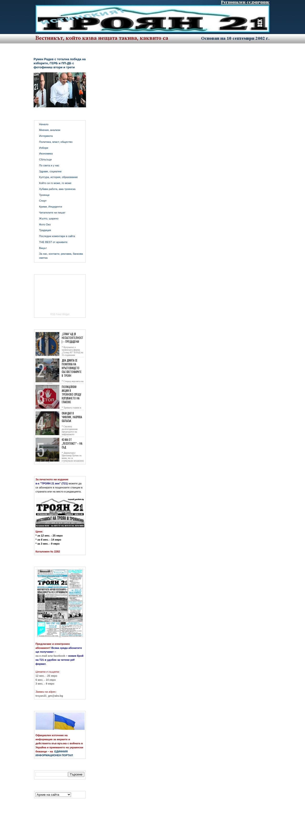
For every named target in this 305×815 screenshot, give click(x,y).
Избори (43, 147)
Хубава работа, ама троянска (57, 189)
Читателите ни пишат (52, 212)
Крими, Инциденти (50, 206)
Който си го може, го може (55, 183)
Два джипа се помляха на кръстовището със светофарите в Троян (71, 368)
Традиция (45, 230)
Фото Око (45, 224)
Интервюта (46, 135)
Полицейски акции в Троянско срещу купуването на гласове (71, 394)
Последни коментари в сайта (57, 236)
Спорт (42, 200)
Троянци (44, 195)
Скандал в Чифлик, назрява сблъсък (72, 417)
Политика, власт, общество (55, 141)
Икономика (46, 153)
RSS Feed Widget (59, 314)
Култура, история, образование (58, 177)
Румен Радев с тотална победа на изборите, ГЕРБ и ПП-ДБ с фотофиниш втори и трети (60, 63)
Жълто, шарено (48, 218)
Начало (43, 124)
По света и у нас (49, 165)
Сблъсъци (45, 159)
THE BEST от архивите (53, 242)
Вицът (43, 248)
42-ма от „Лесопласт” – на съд (72, 443)
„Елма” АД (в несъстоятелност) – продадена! (72, 337)
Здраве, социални (50, 171)
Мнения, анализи (49, 130)
